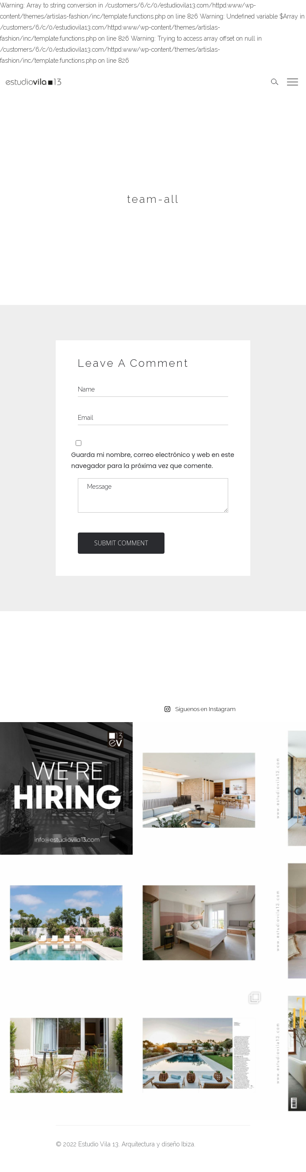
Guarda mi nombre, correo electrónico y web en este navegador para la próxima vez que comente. (152, 460)
